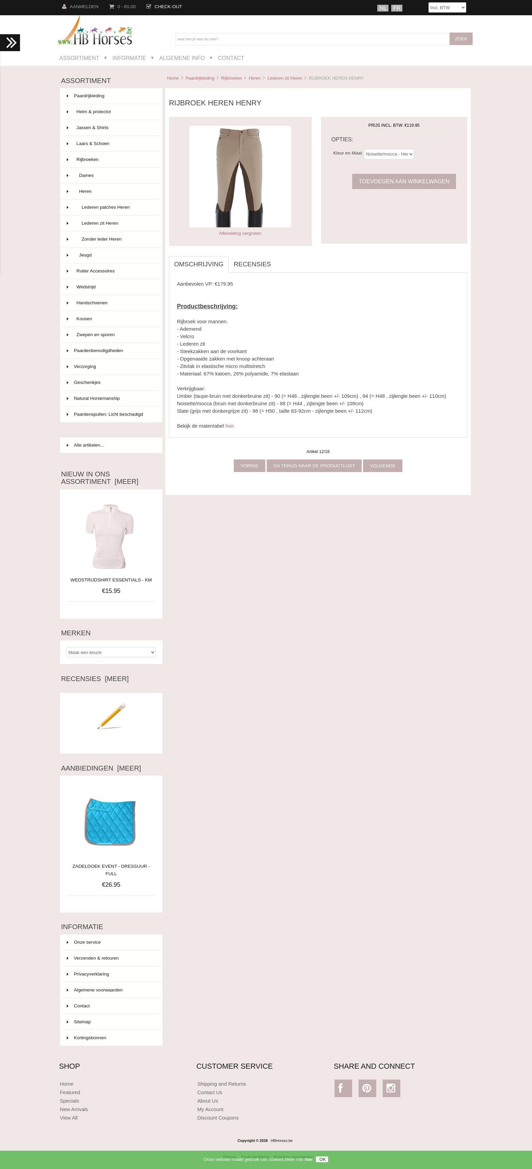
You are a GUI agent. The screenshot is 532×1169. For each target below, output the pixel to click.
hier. (230, 426)
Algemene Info (182, 58)
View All (68, 1118)
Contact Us (209, 1092)
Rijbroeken (231, 78)
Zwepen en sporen (110, 335)
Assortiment (79, 58)
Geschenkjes (110, 382)
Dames (110, 175)
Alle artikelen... (85, 445)
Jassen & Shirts (110, 127)
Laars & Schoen (110, 143)
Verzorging (110, 366)
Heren (255, 78)
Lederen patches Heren (110, 207)
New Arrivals (74, 1109)
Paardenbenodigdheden (110, 350)
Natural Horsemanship (110, 398)
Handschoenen (110, 303)
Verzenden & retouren (93, 958)
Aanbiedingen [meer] (101, 768)
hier (309, 1162)
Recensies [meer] (95, 678)
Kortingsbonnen (86, 1037)
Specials (69, 1101)
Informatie (129, 58)
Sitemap (79, 1021)
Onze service (84, 942)
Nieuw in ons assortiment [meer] (99, 477)
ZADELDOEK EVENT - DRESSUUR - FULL (111, 866)
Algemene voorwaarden (95, 989)
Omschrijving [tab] (199, 264)
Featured (70, 1092)
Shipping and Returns (221, 1084)
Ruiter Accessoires (110, 271)
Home (172, 78)
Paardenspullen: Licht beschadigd (110, 417)
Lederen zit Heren (284, 78)
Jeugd (110, 255)
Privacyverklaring (88, 974)
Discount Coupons (218, 1118)
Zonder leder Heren (110, 239)
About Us (207, 1101)
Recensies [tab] (252, 264)
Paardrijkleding (200, 78)
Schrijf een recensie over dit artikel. (111, 739)
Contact (231, 58)
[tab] (281, 260)
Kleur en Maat (347, 152)
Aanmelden (80, 6)
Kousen (110, 319)
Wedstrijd (110, 287)
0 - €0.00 (122, 6)
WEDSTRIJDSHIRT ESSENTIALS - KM (111, 579)
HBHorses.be (282, 1141)
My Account (210, 1109)
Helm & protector (110, 112)
